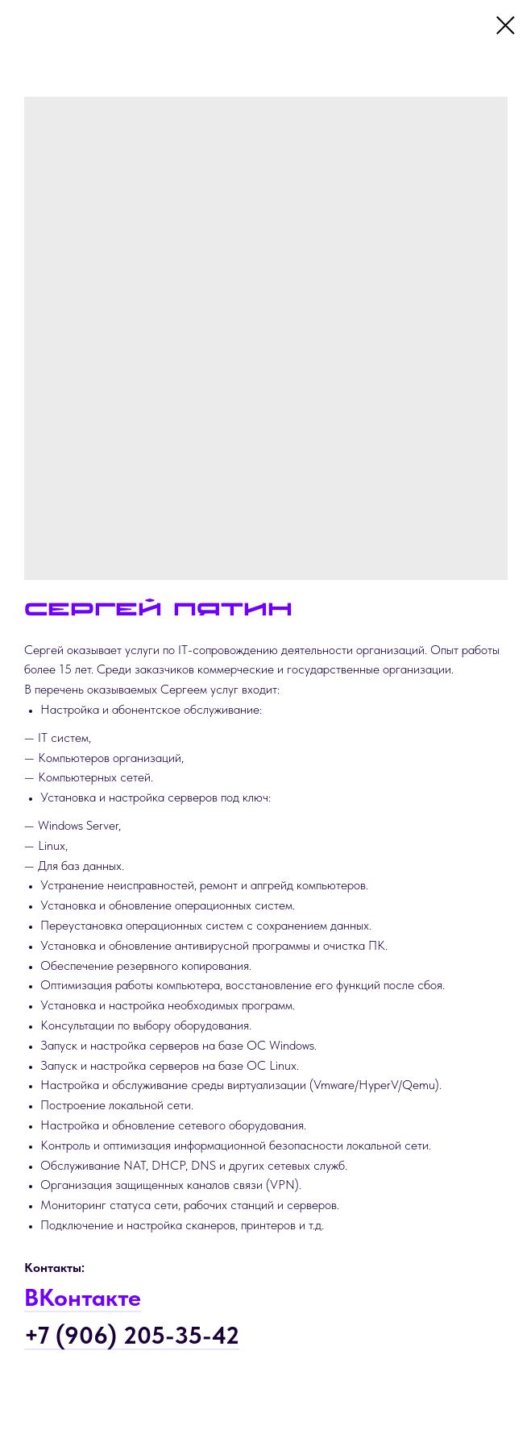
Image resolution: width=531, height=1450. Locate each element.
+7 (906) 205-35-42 (131, 1334)
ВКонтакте (82, 1296)
